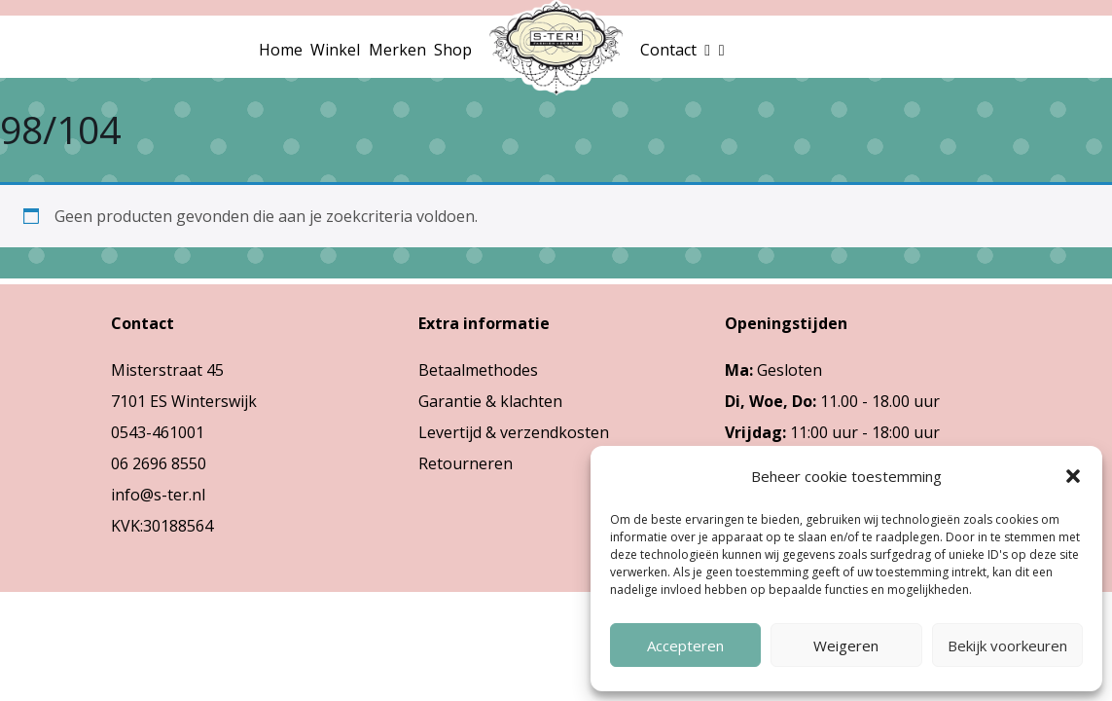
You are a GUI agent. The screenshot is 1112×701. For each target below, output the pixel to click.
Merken (397, 49)
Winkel (335, 49)
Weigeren (846, 645)
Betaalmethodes (478, 370)
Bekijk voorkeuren (1007, 645)
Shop (453, 49)
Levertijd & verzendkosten (513, 432)
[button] (1073, 476)
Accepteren (685, 645)
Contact (668, 49)
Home (281, 49)
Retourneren (465, 463)
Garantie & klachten (490, 401)
